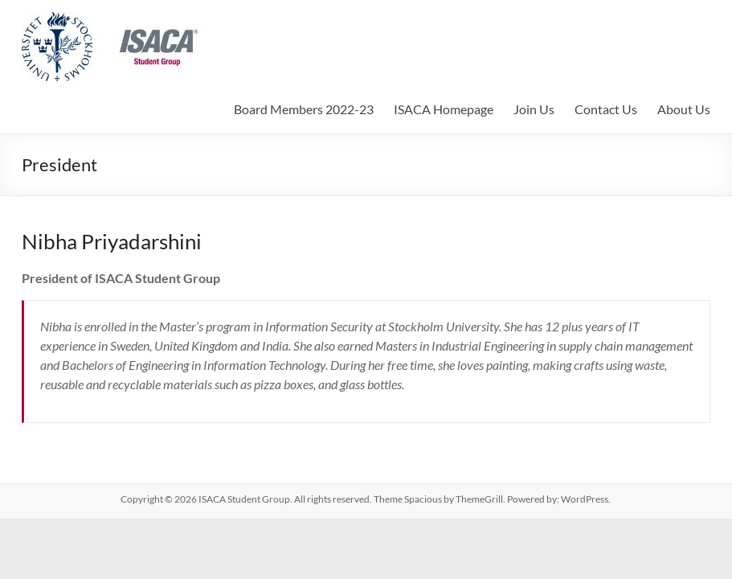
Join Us (533, 109)
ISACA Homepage (443, 109)
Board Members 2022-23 (304, 109)
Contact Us (606, 109)
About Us (683, 109)
